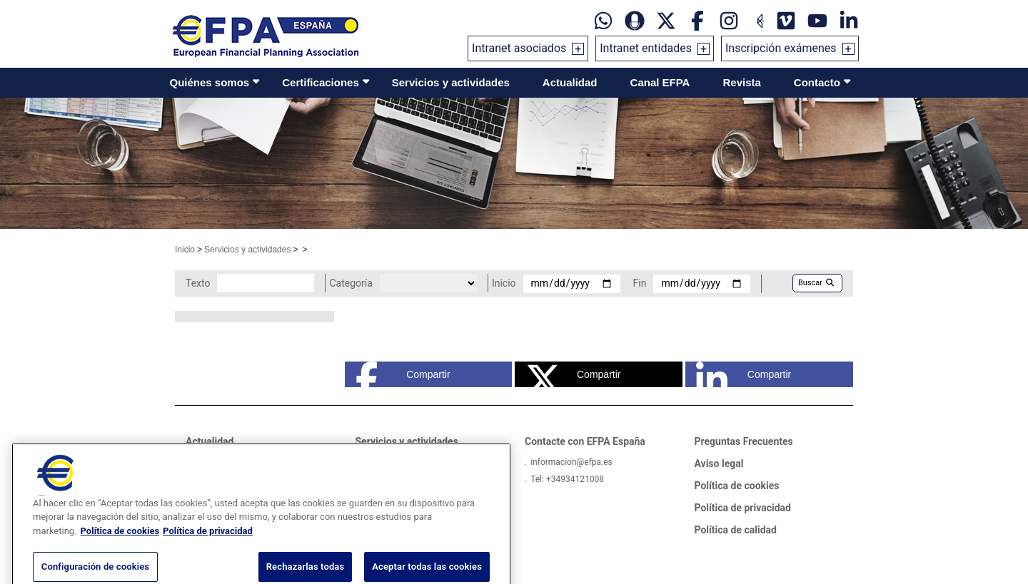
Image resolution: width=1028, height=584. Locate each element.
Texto (198, 283)
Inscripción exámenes (781, 48)
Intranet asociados (519, 48)
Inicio (185, 250)
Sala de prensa (219, 462)
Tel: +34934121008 (567, 479)
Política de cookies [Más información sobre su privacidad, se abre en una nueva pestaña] (120, 552)
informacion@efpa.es (571, 462)
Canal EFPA (660, 82)
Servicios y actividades (451, 82)
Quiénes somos (210, 82)
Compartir (403, 374)
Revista (741, 82)
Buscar (816, 282)
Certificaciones (320, 82)
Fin (640, 283)
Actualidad (570, 82)
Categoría (350, 283)
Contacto (817, 82)
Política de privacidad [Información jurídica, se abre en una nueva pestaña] (208, 552)
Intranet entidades (646, 48)
